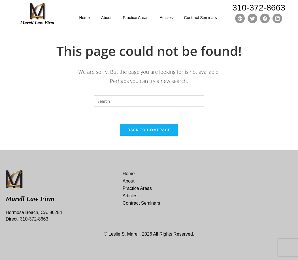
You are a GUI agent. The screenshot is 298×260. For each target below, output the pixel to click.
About (106, 17)
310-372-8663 (258, 7)
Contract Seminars (200, 17)
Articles (166, 17)
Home (84, 17)
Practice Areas (135, 17)
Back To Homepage (148, 129)
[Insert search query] (149, 101)
